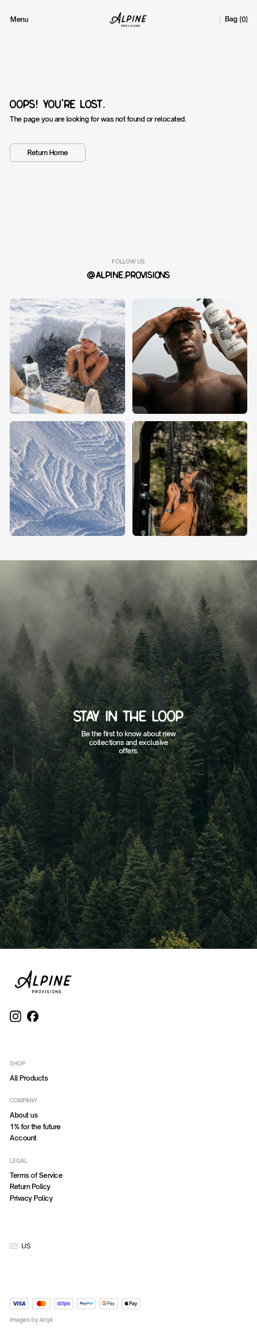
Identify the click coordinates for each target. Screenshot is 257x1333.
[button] (20, 1246)
